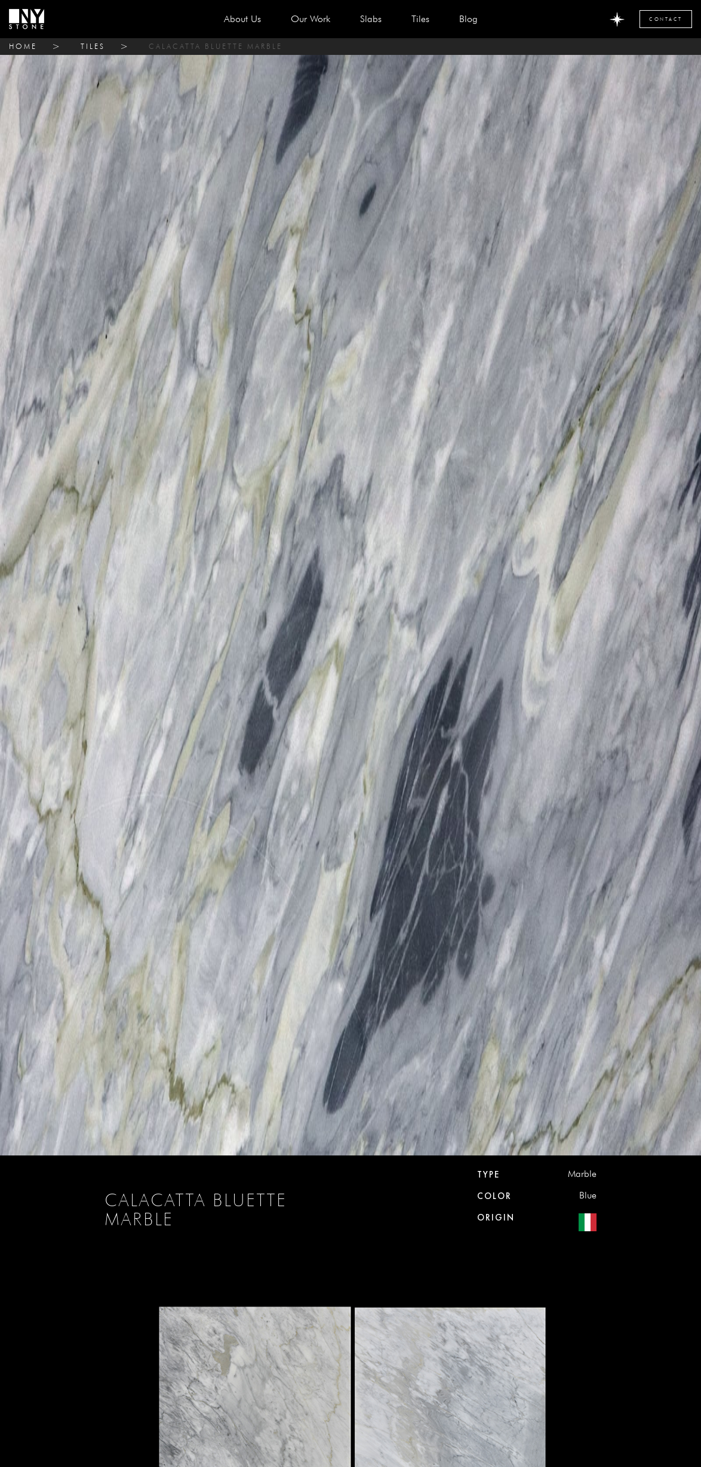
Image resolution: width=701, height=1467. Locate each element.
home (23, 46)
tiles (93, 46)
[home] (26, 19)
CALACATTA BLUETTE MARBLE (215, 46)
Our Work (310, 18)
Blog (468, 18)
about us (242, 18)
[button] (370, 19)
